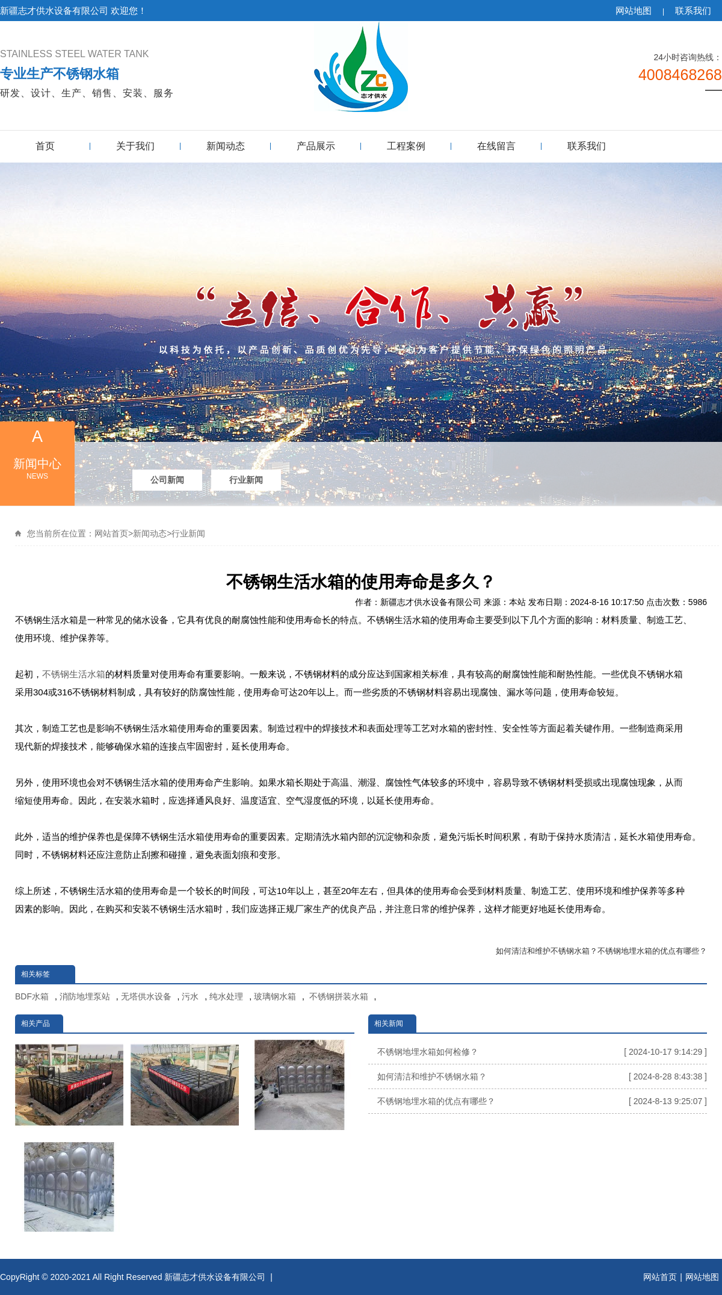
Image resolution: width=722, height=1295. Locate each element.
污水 (190, 996)
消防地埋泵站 (85, 996)
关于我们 (135, 146)
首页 (45, 146)
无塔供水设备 (146, 996)
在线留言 (496, 146)
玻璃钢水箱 (275, 996)
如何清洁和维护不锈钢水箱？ (546, 950)
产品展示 (316, 146)
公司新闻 (167, 480)
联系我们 (693, 10)
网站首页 (111, 533)
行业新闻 (246, 480)
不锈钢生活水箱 (73, 674)
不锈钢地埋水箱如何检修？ (542, 1052)
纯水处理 (226, 996)
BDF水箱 (32, 996)
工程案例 (406, 146)
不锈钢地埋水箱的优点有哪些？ (652, 950)
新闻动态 (225, 146)
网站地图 (634, 10)
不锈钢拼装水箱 (337, 996)
